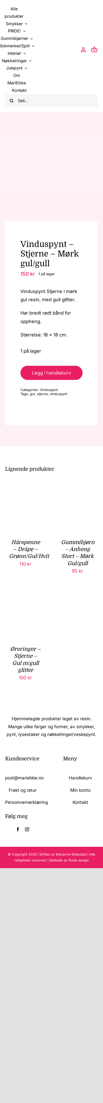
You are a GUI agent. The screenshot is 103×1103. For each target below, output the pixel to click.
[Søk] (11, 100)
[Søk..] (51, 100)
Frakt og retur (23, 790)
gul (32, 394)
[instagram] (27, 829)
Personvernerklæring (26, 802)
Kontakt (80, 802)
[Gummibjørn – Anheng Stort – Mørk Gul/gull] (77, 494)
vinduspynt (58, 394)
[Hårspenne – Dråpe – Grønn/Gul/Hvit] (25, 494)
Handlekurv (80, 777)
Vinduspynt (49, 390)
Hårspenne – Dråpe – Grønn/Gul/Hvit (29, 549)
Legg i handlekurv (51, 373)
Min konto (80, 790)
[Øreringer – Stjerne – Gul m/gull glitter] (25, 601)
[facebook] (18, 829)
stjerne (42, 394)
